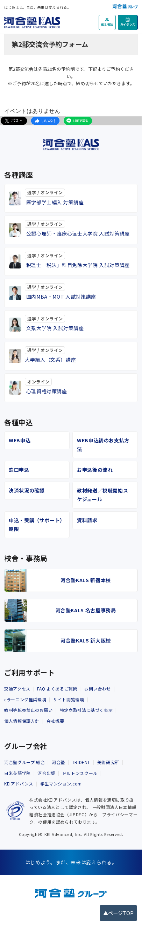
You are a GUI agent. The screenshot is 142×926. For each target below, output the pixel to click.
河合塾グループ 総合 (24, 762)
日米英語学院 (17, 773)
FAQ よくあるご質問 (57, 689)
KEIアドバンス (18, 784)
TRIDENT (81, 762)
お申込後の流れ (95, 469)
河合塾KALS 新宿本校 (86, 580)
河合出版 (46, 773)
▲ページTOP (118, 913)
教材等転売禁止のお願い (28, 710)
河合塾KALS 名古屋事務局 (86, 610)
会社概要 (55, 721)
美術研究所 (108, 762)
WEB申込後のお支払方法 (103, 444)
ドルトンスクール (80, 773)
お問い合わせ (97, 689)
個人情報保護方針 (22, 721)
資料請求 (87, 520)
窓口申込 (19, 469)
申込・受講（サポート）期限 (36, 524)
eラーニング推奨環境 (25, 699)
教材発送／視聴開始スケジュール (102, 495)
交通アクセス (17, 689)
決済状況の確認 (26, 490)
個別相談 (107, 24)
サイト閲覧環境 (68, 699)
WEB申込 (19, 440)
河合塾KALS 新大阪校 (86, 640)
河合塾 (58, 762)
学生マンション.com (61, 784)
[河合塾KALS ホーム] (32, 21)
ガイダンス (127, 24)
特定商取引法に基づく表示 (86, 710)
